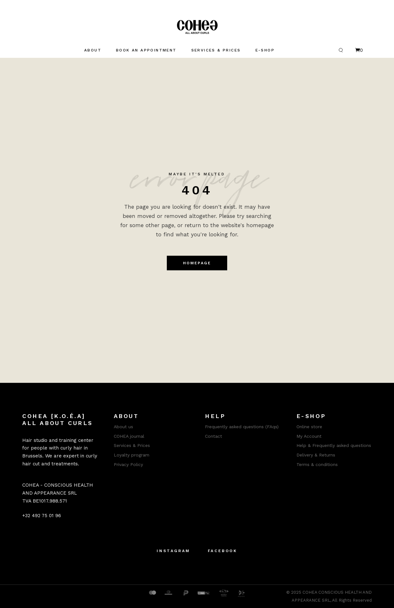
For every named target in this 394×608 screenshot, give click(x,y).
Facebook (222, 551)
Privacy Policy (128, 464)
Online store (309, 426)
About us (123, 426)
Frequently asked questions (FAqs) (242, 426)
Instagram (173, 551)
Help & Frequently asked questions (333, 445)
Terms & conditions (317, 464)
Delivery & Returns (315, 454)
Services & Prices (132, 445)
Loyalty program (131, 454)
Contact (213, 436)
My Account (309, 436)
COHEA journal (129, 436)
